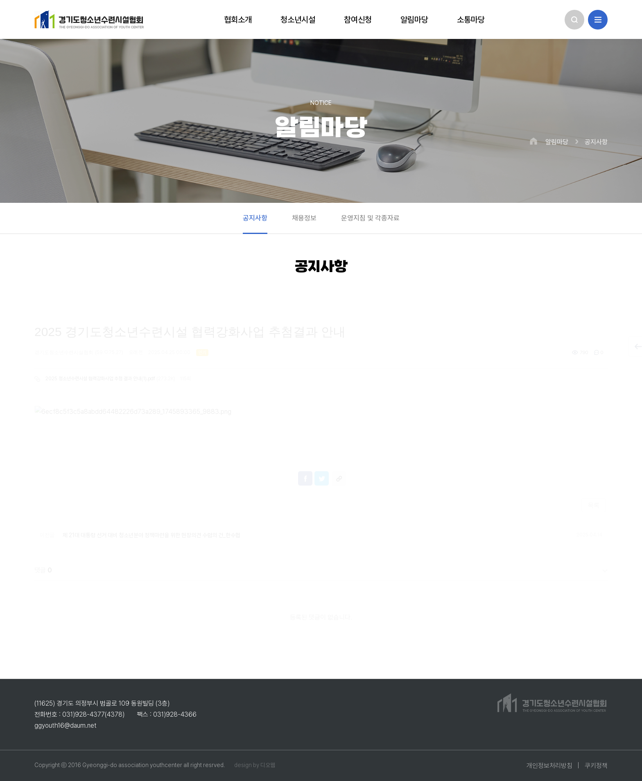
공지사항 (596, 142)
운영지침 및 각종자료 (370, 218)
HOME (533, 141)
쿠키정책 (596, 766)
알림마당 (556, 142)
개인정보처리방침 (549, 766)
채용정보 (304, 218)
